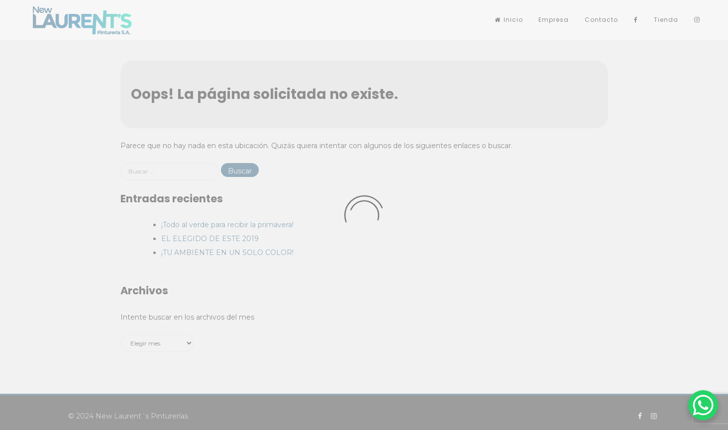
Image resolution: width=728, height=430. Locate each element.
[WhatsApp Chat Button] (703, 405)
